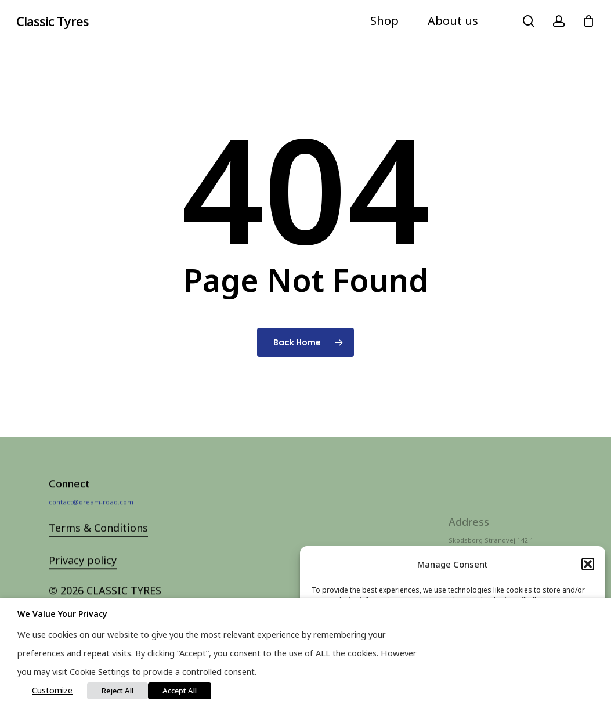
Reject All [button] (117, 690)
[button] (588, 564)
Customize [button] (52, 690)
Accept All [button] (179, 690)
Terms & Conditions (98, 545)
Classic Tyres (52, 21)
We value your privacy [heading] (62, 613)
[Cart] (588, 21)
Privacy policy (83, 577)
